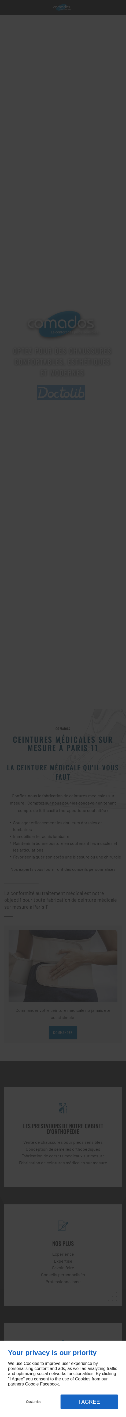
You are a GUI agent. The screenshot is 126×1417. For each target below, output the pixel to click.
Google (32, 1384)
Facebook (49, 1384)
